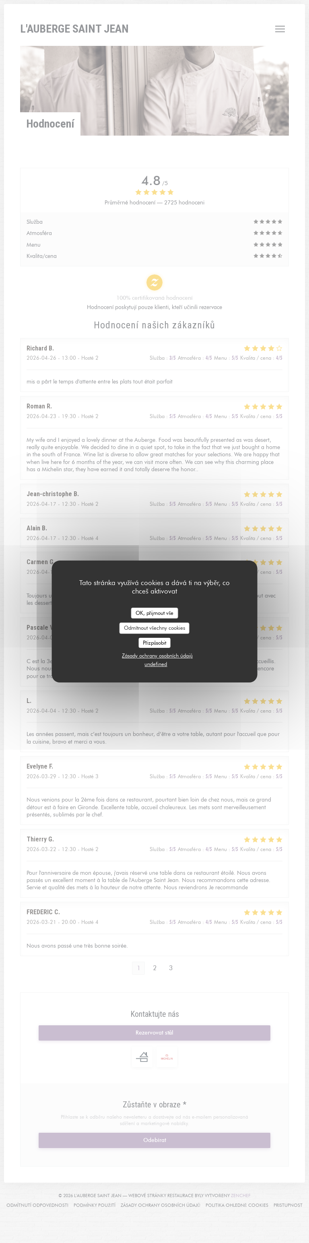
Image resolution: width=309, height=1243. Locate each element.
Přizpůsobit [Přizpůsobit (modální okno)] (155, 642)
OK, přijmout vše (154, 613)
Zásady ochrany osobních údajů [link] (157, 655)
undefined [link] (155, 664)
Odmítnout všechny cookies (154, 628)
